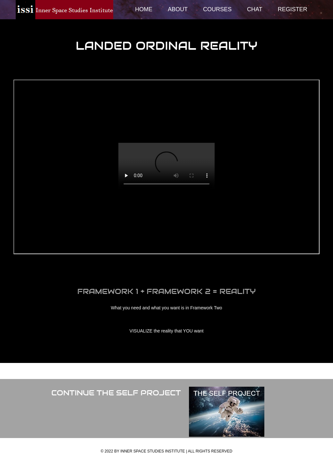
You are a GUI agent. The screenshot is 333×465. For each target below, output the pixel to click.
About (178, 9)
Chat (254, 9)
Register (292, 9)
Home (143, 9)
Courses (217, 9)
